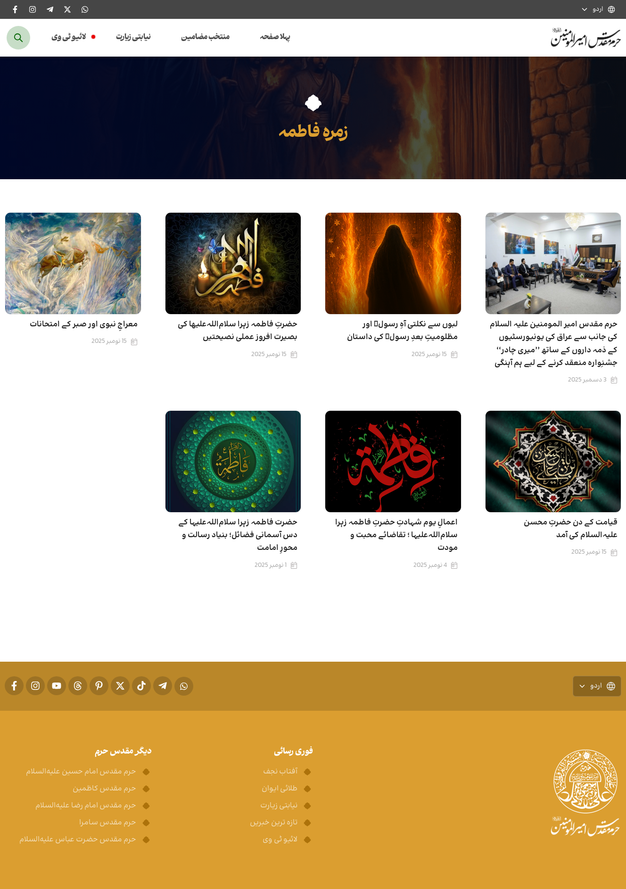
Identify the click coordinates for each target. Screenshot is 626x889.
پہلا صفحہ (275, 37)
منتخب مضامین (205, 37)
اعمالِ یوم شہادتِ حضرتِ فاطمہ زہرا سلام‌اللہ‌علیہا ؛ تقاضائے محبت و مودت (396, 535)
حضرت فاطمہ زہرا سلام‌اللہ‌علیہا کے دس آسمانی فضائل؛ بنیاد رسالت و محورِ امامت (237, 535)
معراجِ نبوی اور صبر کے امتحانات (84, 324)
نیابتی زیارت (133, 37)
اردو (598, 10)
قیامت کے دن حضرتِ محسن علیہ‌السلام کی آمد (571, 528)
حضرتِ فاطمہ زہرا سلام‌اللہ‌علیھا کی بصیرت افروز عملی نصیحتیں (237, 330)
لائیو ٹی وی (68, 37)
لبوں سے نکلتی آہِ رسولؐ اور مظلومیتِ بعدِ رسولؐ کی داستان (402, 330)
